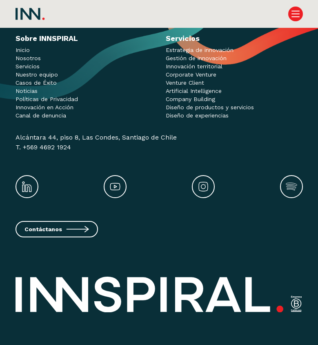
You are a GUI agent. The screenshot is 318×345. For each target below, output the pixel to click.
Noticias (27, 91)
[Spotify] (291, 186)
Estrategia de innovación (199, 50)
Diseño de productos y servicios (210, 107)
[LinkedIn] (27, 186)
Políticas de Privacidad (47, 99)
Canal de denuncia (41, 115)
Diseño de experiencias (197, 115)
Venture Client (185, 82)
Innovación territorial (194, 66)
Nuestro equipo (37, 74)
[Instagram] (203, 186)
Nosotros (28, 58)
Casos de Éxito (36, 82)
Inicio (23, 50)
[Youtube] (115, 186)
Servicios (28, 66)
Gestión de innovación (196, 58)
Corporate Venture (191, 74)
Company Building (190, 99)
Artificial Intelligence (194, 91)
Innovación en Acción (44, 107)
